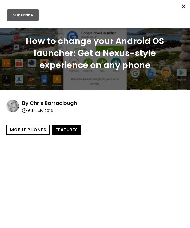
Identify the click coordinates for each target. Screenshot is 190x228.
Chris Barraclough (53, 103)
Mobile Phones (28, 130)
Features (66, 130)
